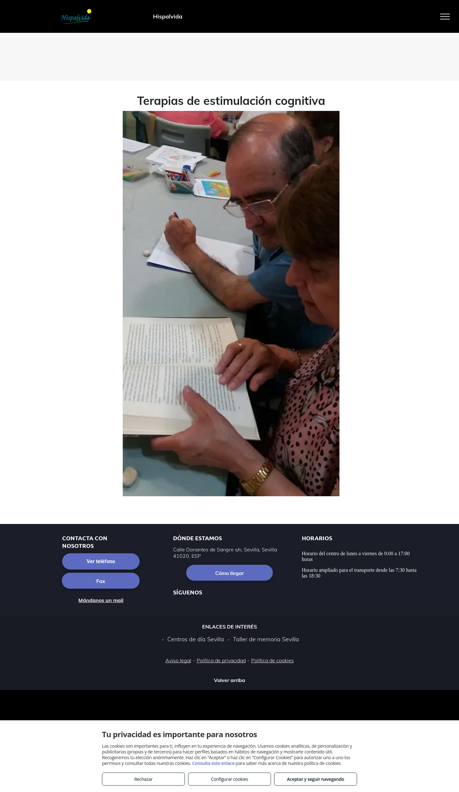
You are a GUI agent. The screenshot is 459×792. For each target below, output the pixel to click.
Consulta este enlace (213, 763)
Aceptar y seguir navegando (315, 779)
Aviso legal (178, 660)
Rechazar (143, 779)
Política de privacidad (221, 660)
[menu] (445, 16)
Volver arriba (229, 680)
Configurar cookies (229, 779)
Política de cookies (272, 660)
